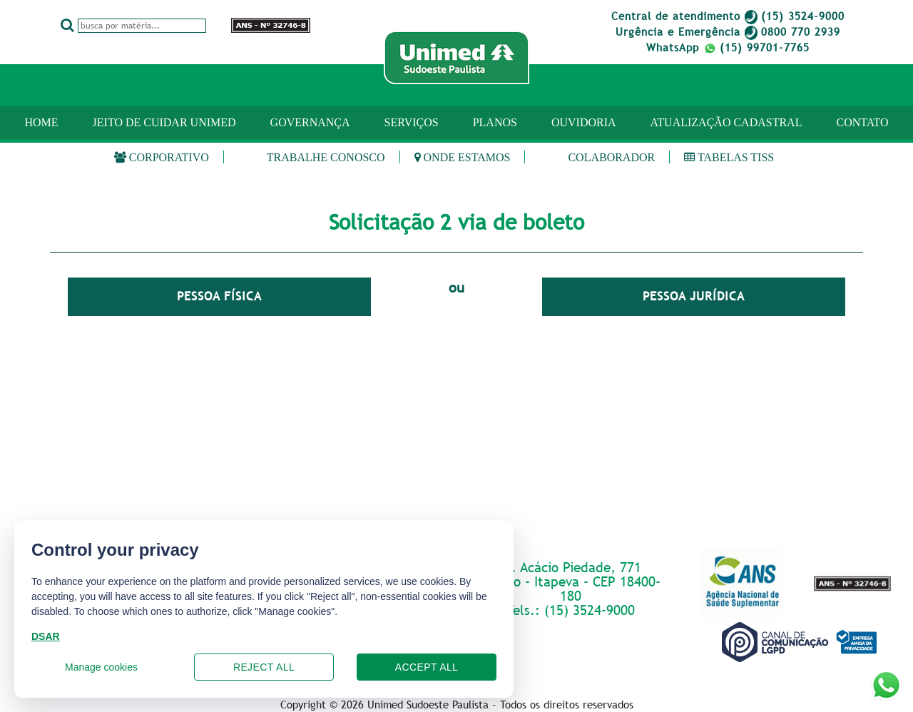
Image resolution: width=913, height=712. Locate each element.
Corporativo (161, 157)
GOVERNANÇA (310, 122)
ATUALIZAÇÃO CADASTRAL (726, 122)
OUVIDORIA (583, 122)
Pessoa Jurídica (694, 296)
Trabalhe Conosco (326, 157)
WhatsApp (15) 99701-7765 (728, 47)
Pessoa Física (219, 296)
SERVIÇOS (411, 122)
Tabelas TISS (729, 157)
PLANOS (495, 122)
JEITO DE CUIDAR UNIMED (164, 122)
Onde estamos (462, 157)
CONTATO (862, 122)
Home (41, 122)
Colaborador (611, 157)
